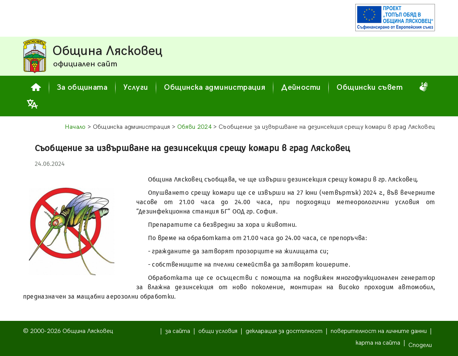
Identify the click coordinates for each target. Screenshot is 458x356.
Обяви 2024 (194, 127)
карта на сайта (378, 343)
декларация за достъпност (284, 331)
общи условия (217, 331)
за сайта (177, 331)
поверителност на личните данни (379, 331)
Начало (75, 127)
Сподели (420, 345)
